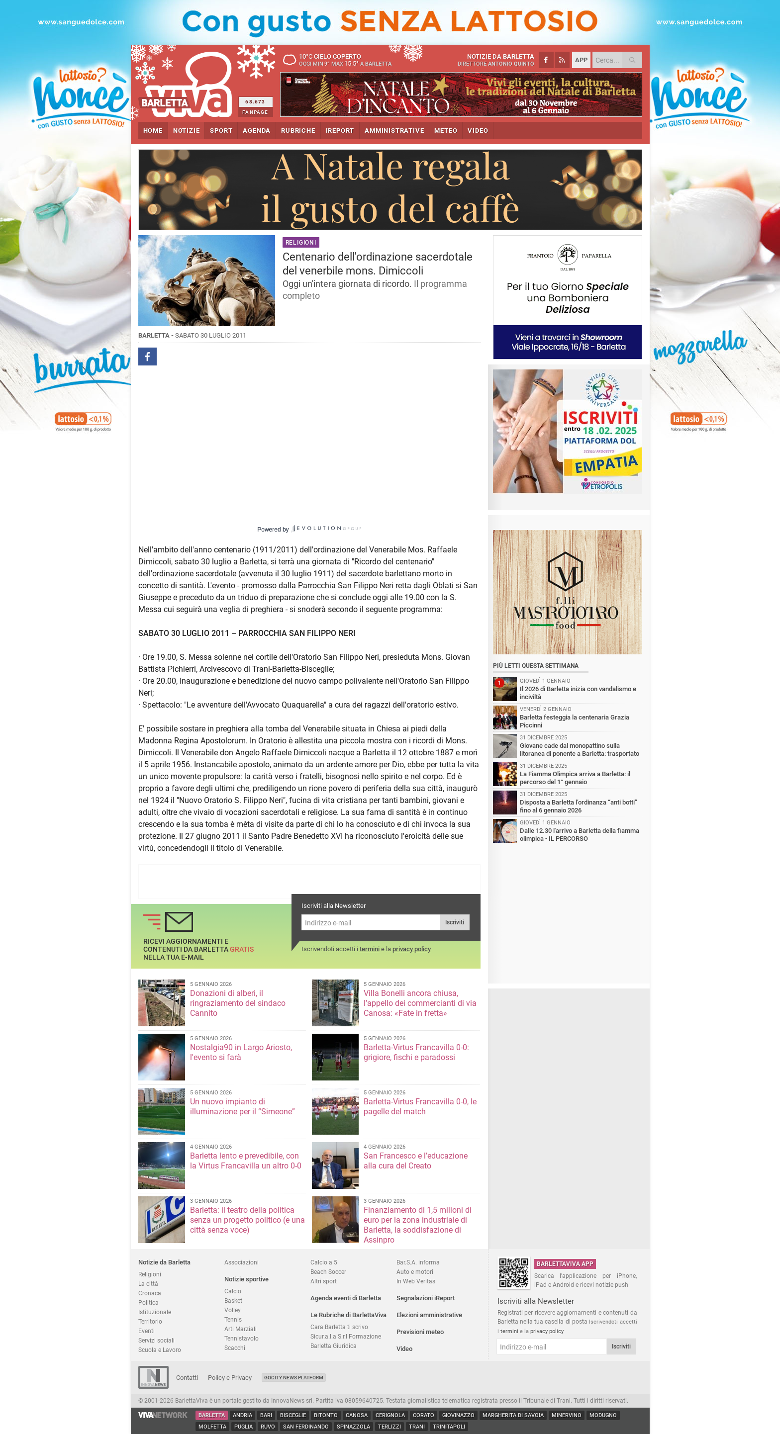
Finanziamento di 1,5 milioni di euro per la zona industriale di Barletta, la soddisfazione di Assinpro (418, 1225)
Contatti (187, 1377)
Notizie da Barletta (164, 1262)
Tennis (233, 1319)
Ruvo (268, 1427)
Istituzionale (154, 1312)
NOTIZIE (186, 130)
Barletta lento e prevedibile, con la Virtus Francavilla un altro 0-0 (245, 1160)
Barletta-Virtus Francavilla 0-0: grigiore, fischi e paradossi (416, 1052)
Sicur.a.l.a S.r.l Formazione (345, 1336)
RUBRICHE (298, 130)
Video (404, 1348)
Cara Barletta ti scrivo (339, 1327)
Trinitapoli (449, 1427)
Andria (242, 1415)
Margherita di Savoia (513, 1415)
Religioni (149, 1274)
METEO (445, 130)
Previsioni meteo (420, 1332)
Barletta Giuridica (333, 1345)
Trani (417, 1427)
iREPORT (340, 130)
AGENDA (257, 130)
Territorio (150, 1321)
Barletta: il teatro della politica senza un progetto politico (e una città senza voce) (247, 1220)
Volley (232, 1310)
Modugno (603, 1415)
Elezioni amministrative (429, 1315)
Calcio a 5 (323, 1262)
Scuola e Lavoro (159, 1349)
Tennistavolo (241, 1338)
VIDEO (478, 130)
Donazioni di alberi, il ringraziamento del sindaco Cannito (238, 1003)
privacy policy (411, 949)
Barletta (211, 1415)
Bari (266, 1415)
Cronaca (149, 1293)
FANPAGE (255, 112)
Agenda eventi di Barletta (345, 1298)
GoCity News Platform (293, 1377)
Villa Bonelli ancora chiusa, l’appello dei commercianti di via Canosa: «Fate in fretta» (420, 1003)
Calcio (232, 1291)
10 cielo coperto (342, 60)
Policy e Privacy (230, 1377)
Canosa (357, 1415)
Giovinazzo (458, 1415)
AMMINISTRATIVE (394, 130)
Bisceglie (293, 1415)
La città (148, 1283)
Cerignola (390, 1415)
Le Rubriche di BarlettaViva (348, 1315)
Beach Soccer (328, 1271)
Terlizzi (389, 1427)
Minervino (567, 1415)
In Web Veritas (415, 1281)
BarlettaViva (186, 81)
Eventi (146, 1331)
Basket (233, 1300)
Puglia (243, 1427)
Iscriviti (454, 922)
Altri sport (323, 1281)
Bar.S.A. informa (418, 1262)
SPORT (221, 130)
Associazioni (241, 1262)
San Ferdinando (306, 1427)
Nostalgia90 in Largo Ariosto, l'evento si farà (241, 1052)
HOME (153, 130)
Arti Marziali (240, 1329)
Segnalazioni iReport (425, 1298)
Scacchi (234, 1347)
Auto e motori (414, 1271)
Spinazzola (353, 1427)
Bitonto (326, 1415)
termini (370, 949)
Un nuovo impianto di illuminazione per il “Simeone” (242, 1106)
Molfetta (212, 1427)
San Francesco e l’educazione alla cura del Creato (416, 1160)
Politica (148, 1302)
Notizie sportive (246, 1279)
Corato (423, 1415)
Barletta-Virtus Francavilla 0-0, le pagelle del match (420, 1106)
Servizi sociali (156, 1340)
